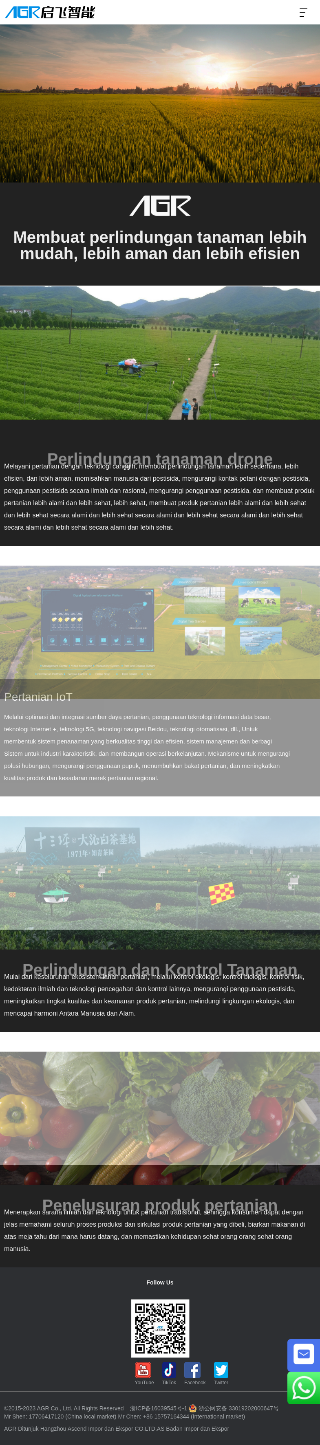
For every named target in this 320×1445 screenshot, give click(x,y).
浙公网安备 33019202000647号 (234, 1408)
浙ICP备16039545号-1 (158, 1408)
